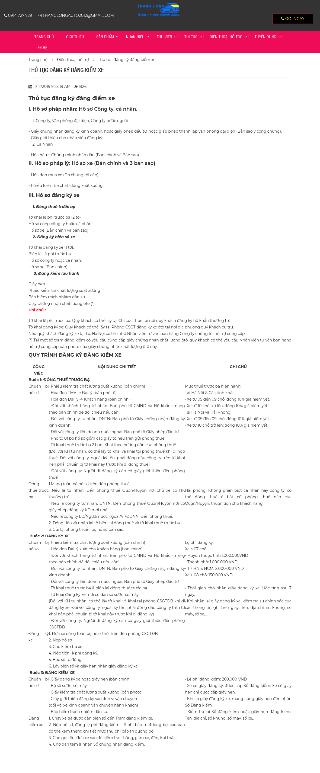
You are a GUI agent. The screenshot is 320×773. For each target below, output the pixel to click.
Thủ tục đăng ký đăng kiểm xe (126, 59)
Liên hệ (40, 47)
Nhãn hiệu (135, 36)
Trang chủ (44, 36)
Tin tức (190, 36)
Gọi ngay (293, 18)
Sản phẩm (105, 36)
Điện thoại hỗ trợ (226, 36)
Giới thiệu (75, 36)
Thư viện (164, 36)
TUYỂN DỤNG (265, 36)
